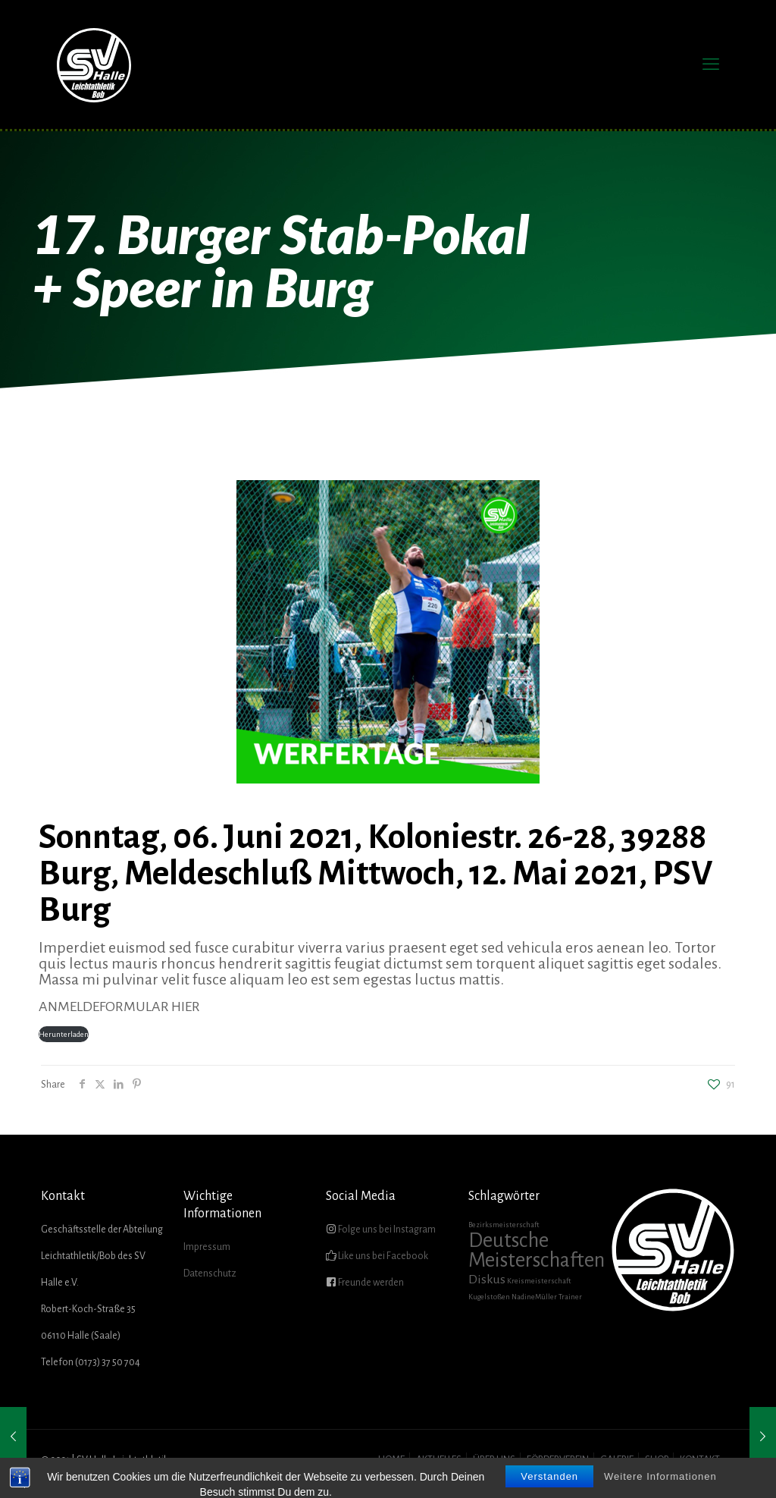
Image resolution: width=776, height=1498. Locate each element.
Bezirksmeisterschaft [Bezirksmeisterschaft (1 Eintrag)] (504, 1224)
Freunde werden (370, 1282)
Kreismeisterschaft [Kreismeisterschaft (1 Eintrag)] (539, 1281)
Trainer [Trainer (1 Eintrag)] (570, 1296)
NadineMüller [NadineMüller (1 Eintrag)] (534, 1296)
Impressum (206, 1247)
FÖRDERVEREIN (558, 1460)
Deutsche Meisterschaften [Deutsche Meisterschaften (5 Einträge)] (536, 1250)
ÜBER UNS (494, 1460)
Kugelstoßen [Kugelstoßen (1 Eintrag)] (489, 1296)
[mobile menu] (711, 64)
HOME (391, 1460)
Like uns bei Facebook (382, 1256)
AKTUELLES (439, 1460)
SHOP (656, 1460)
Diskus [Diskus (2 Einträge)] (486, 1279)
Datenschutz (209, 1273)
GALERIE (617, 1460)
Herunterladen (64, 1034)
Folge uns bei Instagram (386, 1229)
